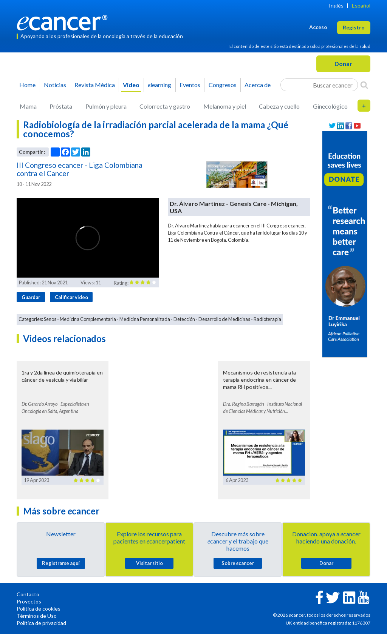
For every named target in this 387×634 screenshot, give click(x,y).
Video (131, 84)
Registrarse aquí (61, 563)
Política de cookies (38, 608)
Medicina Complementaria (88, 319)
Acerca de (258, 84)
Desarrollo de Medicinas (224, 319)
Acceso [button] (318, 27)
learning (159, 84)
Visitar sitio (149, 563)
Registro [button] (354, 27)
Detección (184, 319)
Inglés (336, 5)
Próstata (61, 106)
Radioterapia (267, 319)
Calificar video (71, 297)
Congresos (223, 84)
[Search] (364, 84)
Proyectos (29, 601)
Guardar (31, 297)
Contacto (28, 594)
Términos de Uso (37, 616)
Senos (50, 319)
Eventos (190, 84)
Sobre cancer (237, 563)
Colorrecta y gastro (164, 106)
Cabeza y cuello (279, 106)
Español (361, 5)
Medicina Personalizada (144, 319)
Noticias (55, 84)
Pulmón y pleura (106, 106)
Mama (28, 106)
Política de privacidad (41, 623)
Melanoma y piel (224, 106)
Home (27, 84)
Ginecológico (330, 106)
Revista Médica (94, 84)
